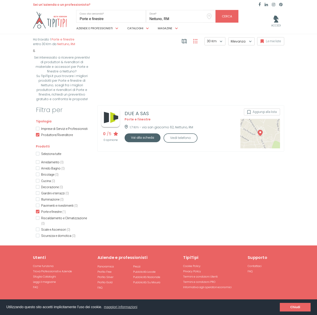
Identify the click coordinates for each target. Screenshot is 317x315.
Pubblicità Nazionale (146, 277)
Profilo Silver (105, 277)
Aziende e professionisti (97, 28)
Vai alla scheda (142, 137)
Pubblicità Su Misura (146, 282)
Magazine (168, 28)
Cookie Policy (192, 266)
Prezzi (136, 266)
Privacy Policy (192, 271)
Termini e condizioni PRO (199, 282)
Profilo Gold (105, 282)
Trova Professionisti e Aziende (52, 271)
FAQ (35, 287)
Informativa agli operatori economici (207, 287)
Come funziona (43, 266)
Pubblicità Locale (144, 272)
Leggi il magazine (44, 282)
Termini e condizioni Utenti (200, 276)
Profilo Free (105, 272)
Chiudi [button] (295, 307)
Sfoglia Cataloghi (44, 276)
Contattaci (255, 266)
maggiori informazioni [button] (120, 307)
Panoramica (106, 266)
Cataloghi (138, 28)
